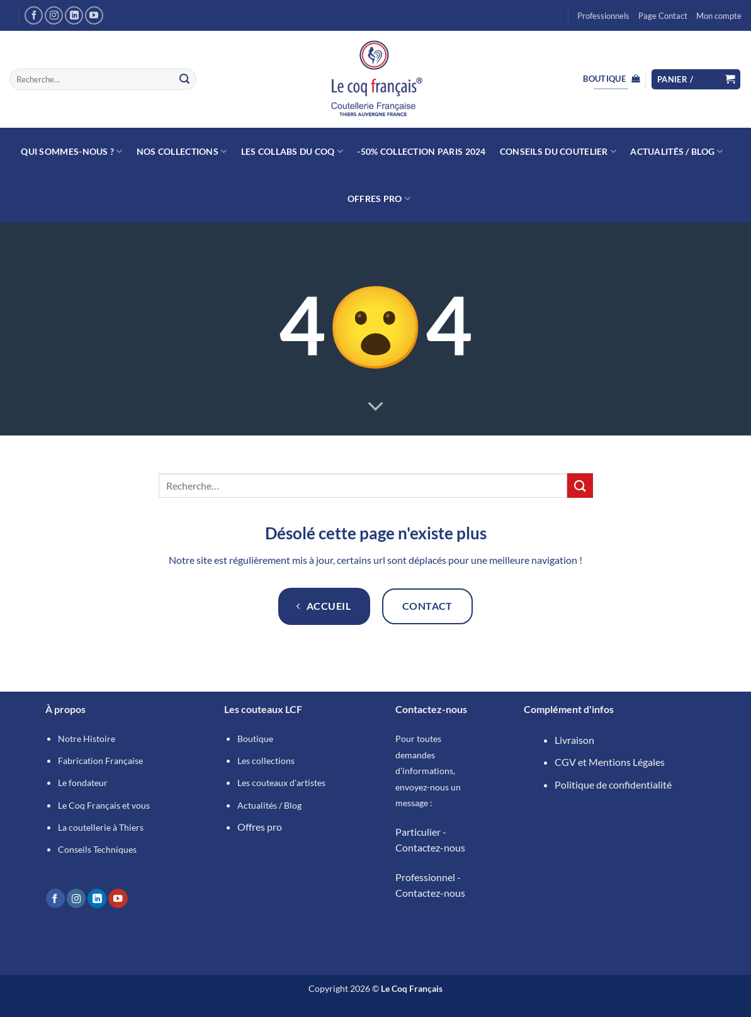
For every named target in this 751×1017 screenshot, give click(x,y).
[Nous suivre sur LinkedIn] (74, 15)
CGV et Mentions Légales (610, 762)
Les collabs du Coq (292, 151)
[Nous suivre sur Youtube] (94, 15)
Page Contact (662, 16)
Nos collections (182, 151)
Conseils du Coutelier (558, 151)
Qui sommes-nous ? (71, 151)
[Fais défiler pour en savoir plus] (376, 407)
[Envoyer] (184, 79)
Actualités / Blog (676, 151)
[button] (696, 79)
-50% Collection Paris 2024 (421, 151)
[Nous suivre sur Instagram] (54, 15)
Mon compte (719, 16)
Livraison (574, 740)
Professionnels (603, 16)
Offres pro (259, 827)
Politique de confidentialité (613, 784)
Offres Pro (378, 199)
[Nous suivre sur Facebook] (34, 15)
